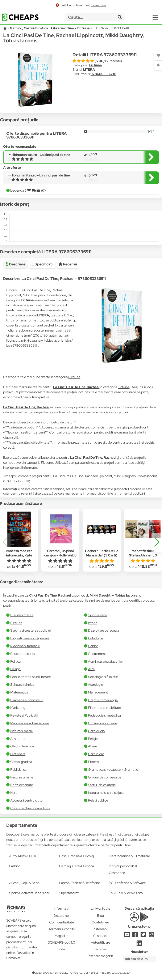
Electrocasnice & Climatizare (129, 856)
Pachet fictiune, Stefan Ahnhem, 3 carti (143, 555)
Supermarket (69, 893)
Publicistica (18, 769)
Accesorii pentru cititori (27, 800)
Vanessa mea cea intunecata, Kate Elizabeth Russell (19, 555)
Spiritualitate (97, 615)
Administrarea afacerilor (105, 661)
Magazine (61, 936)
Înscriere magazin (100, 956)
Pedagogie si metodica (104, 715)
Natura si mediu (21, 731)
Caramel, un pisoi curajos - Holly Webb (60, 553)
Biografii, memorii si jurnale (29, 638)
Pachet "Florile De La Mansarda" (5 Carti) (101, 553)
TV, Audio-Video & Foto (126, 893)
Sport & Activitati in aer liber (29, 893)
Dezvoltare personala (103, 630)
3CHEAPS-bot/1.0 (61, 942)
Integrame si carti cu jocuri (107, 792)
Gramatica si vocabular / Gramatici (113, 769)
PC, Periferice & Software (127, 883)
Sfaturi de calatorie (102, 785)
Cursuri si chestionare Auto (30, 808)
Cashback (100, 936)
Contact (61, 949)
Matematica (19, 692)
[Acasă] (5, 28)
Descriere (15, 264)
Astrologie (95, 684)
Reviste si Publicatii (24, 715)
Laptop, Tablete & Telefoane (79, 883)
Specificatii (41, 264)
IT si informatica (21, 615)
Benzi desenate (21, 785)
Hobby (93, 646)
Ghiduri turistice (22, 746)
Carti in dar (96, 754)
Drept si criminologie (103, 700)
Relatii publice (98, 800)
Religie (93, 738)
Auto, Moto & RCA (22, 856)
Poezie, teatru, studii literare (30, 677)
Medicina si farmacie (25, 646)
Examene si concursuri (26, 700)
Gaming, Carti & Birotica (76, 866)
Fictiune (95, 65)
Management (98, 692)
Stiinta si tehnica (22, 684)
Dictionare (17, 754)
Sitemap (100, 929)
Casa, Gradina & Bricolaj (76, 856)
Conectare (98, 5)
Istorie (92, 623)
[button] (156, 542)
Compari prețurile (62, 432)
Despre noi (61, 915)
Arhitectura (18, 738)
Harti (13, 792)
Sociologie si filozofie (103, 677)
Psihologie (95, 638)
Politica (15, 661)
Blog (100, 915)
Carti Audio (96, 731)
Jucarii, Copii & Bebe (24, 883)
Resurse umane (21, 777)
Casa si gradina (21, 762)
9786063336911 (103, 74)
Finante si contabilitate (104, 707)
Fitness (93, 762)
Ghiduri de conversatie (104, 777)
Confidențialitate (61, 922)
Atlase (92, 746)
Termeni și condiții (62, 929)
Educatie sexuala (22, 654)
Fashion (15, 866)
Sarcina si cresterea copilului (30, 630)
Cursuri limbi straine (102, 723)
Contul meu (100, 922)
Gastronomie (97, 654)
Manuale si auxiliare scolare (29, 723)
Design (15, 669)
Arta (91, 669)
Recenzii (67, 264)
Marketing (17, 707)
